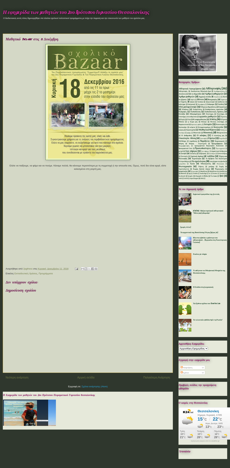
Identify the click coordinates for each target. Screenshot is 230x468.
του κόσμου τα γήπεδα (217, 161)
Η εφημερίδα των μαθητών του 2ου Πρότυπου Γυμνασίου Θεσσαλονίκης (76, 12)
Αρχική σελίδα (85, 377)
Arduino (195, 173)
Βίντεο (200, 99)
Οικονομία (203, 138)
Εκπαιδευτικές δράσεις (25, 273)
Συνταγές (184, 156)
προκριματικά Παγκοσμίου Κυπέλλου (209, 146)
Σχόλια (185, 373)
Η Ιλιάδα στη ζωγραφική (203, 287)
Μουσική (207, 132)
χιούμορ (211, 166)
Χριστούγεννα (184, 169)
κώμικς (181, 130)
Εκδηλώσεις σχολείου (214, 109)
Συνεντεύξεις (222, 153)
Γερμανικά (224, 99)
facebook (182, 176)
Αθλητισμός (213, 88)
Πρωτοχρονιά (220, 148)
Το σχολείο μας (199, 161)
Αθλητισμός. (183, 91)
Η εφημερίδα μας (199, 119)
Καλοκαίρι (183, 127)
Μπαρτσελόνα (222, 133)
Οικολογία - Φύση (187, 138)
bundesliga (203, 173)
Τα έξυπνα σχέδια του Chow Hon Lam (206, 303)
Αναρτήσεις (187, 368)
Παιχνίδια (222, 138)
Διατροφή (191, 104)
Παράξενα (205, 141)
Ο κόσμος (202, 135)
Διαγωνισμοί (210, 102)
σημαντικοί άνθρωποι (219, 151)
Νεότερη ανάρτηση (17, 377)
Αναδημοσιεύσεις (219, 91)
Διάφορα (210, 104)
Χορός (221, 166)
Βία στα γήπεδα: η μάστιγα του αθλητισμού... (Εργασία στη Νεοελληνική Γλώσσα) (209, 240)
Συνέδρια (212, 153)
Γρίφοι (192, 102)
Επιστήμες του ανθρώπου (188, 117)
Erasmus (215, 173)
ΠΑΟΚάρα (182, 141)
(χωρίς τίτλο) (185, 227)
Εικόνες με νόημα (200, 254)
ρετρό (181, 151)
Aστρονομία (194, 171)
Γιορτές (184, 102)
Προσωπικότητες (203, 148)
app (190, 173)
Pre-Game (214, 176)
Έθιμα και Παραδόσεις (208, 107)
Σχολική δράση (196, 156)
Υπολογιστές (206, 164)
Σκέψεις (193, 153)
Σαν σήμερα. (205, 151)
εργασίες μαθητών (208, 116)
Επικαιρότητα (195, 114)
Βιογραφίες (212, 99)
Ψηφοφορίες (219, 169)
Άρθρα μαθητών (187, 97)
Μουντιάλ (197, 133)
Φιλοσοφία (220, 164)
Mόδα (206, 176)
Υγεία (192, 164)
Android (183, 173)
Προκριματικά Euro (185, 148)
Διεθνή (221, 104)
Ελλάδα (182, 114)
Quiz (221, 176)
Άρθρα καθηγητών (214, 94)
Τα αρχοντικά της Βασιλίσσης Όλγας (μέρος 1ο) (199, 232)
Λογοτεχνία (190, 130)
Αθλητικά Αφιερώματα (190, 89)
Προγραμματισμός (184, 146)
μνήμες (189, 133)
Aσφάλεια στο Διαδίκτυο (218, 171)
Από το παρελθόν (195, 94)
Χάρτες (201, 166)
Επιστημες (209, 114)
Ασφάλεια (217, 97)
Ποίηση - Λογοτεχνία (197, 144)
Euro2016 (222, 173)
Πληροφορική (219, 141)
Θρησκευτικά (184, 124)
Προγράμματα (46, 273)
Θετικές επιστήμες (217, 122)
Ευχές (183, 119)
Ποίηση (181, 144)
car (209, 173)
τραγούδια (182, 164)
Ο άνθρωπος (186, 135)
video (202, 178)
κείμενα (192, 127)
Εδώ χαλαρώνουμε (188, 107)
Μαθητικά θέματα (207, 130)
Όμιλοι (211, 138)
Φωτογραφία (185, 166)
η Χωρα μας (193, 122)
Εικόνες (185, 109)
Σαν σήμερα (191, 151)
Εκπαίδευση (195, 112)
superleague (194, 178)
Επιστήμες (221, 114)
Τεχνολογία (196, 159)
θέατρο (204, 122)
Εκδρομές (183, 112)
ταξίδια (210, 156)
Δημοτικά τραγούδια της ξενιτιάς (206, 194)
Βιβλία (193, 99)
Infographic (198, 176)
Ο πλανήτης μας (218, 135)
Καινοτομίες (220, 124)
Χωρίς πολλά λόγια (201, 169)
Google (190, 176)
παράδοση (193, 141)
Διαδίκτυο (221, 102)
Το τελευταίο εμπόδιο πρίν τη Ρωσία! (207, 320)
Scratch (186, 178)
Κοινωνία (218, 127)
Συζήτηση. (203, 153)
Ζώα (188, 119)
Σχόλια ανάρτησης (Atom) (95, 386)
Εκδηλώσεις (197, 109)
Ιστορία (208, 124)
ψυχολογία (183, 171)
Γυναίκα (200, 102)
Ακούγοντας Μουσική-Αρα (201, 91)
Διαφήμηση (201, 104)
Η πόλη (213, 119)
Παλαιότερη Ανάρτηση (156, 377)
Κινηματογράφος (204, 127)
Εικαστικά (222, 107)
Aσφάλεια (204, 171)
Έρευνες (224, 117)
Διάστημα (182, 104)
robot (180, 178)
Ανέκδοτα (182, 94)
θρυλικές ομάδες (196, 124)
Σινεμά (183, 153)
